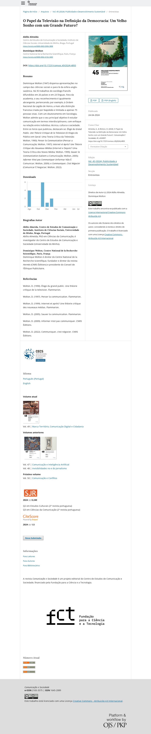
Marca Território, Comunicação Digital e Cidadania (58, 426)
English (27, 383)
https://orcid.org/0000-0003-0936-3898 (38, 46)
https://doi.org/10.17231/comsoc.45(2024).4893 (52, 65)
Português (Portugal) (33, 378)
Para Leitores (29, 556)
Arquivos (45, 11)
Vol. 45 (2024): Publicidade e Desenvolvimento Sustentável (79, 11)
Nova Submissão (33, 538)
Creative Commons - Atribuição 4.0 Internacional (97, 701)
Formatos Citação (98, 146)
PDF (95, 100)
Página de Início (30, 11)
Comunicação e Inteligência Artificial (50, 464)
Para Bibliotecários (31, 565)
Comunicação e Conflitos (44, 478)
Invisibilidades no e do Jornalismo (49, 468)
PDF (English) (110, 100)
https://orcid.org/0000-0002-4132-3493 (38, 57)
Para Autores (29, 561)
